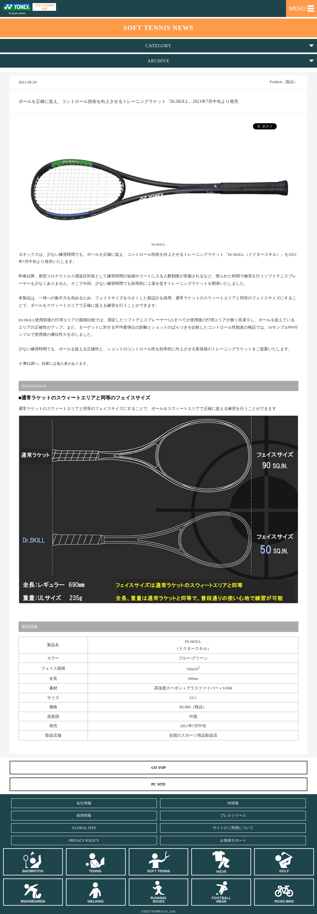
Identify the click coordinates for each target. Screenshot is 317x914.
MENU (301, 8)
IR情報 (233, 803)
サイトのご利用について (233, 828)
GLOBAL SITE (84, 828)
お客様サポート (233, 840)
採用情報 (83, 815)
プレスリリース (233, 815)
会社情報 (83, 803)
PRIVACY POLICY (84, 840)
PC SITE (158, 784)
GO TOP (158, 767)
